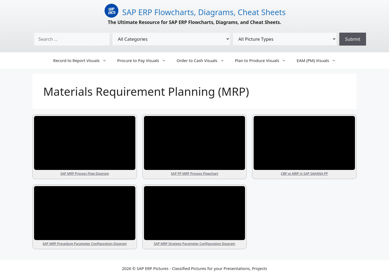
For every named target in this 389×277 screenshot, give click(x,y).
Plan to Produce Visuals (263, 60)
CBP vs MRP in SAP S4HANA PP (304, 173)
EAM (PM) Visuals (319, 60)
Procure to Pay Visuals (144, 60)
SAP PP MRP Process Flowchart (194, 173)
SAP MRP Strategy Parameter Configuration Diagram (194, 243)
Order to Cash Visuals (203, 60)
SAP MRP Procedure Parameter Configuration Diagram (84, 243)
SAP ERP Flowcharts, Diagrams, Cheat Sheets (204, 12)
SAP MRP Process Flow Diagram (84, 173)
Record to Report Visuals (82, 60)
